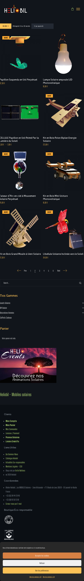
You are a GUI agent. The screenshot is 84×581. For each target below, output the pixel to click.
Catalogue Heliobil (12, 458)
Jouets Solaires (5, 303)
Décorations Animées (7, 312)
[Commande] (42, 26)
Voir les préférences (42, 570)
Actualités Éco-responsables (15, 462)
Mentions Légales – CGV (14, 466)
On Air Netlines (20, 470)
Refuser (42, 563)
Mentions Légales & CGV (35, 577)
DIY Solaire (3, 308)
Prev (22, 271)
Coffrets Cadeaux (6, 317)
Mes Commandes (11, 429)
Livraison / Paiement (12, 433)
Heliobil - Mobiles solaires (15, 394)
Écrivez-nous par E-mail (14, 503)
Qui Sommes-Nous (12, 454)
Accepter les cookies (42, 555)
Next (62, 271)
